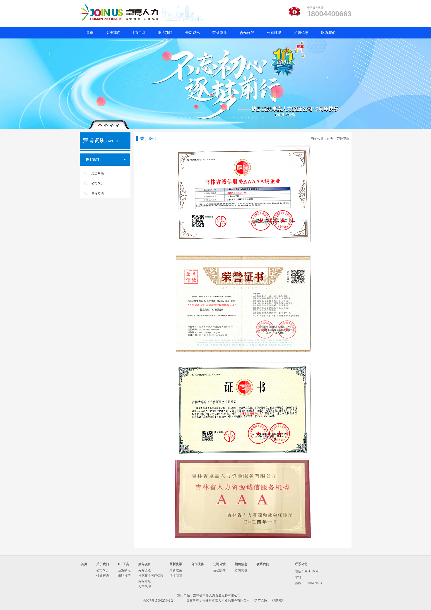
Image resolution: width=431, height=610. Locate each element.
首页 (93, 33)
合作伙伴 (250, 33)
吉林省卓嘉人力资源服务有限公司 (217, 595)
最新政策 (175, 570)
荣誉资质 (222, 33)
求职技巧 (124, 575)
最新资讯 (195, 33)
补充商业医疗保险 (151, 575)
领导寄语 (97, 193)
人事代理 (144, 586)
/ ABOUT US (115, 141)
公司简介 (97, 183)
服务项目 (168, 33)
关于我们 (116, 33)
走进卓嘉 (97, 173)
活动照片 (219, 570)
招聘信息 (304, 33)
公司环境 (277, 33)
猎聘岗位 (241, 570)
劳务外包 (144, 581)
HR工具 (142, 33)
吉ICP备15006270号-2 (158, 600)
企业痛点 (124, 570)
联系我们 (331, 33)
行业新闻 (175, 575)
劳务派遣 (144, 570)
